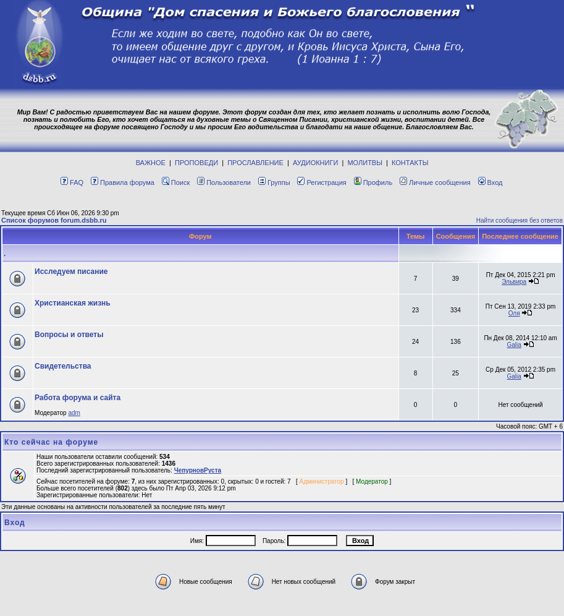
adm (74, 412)
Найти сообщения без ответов (519, 220)
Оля (514, 313)
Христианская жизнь (73, 303)
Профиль (373, 182)
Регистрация (321, 182)
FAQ (72, 182)
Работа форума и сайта (77, 397)
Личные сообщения (435, 182)
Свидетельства (63, 366)
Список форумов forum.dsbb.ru (54, 220)
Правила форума (122, 182)
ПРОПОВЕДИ (196, 162)
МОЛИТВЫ (364, 162)
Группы (274, 182)
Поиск (176, 182)
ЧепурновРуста (197, 470)
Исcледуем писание (71, 271)
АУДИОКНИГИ (315, 162)
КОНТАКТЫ (410, 162)
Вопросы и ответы (69, 334)
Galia (514, 344)
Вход (490, 182)
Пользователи (224, 182)
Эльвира (514, 281)
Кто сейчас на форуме (51, 442)
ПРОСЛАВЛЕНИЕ (255, 162)
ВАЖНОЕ (151, 162)
